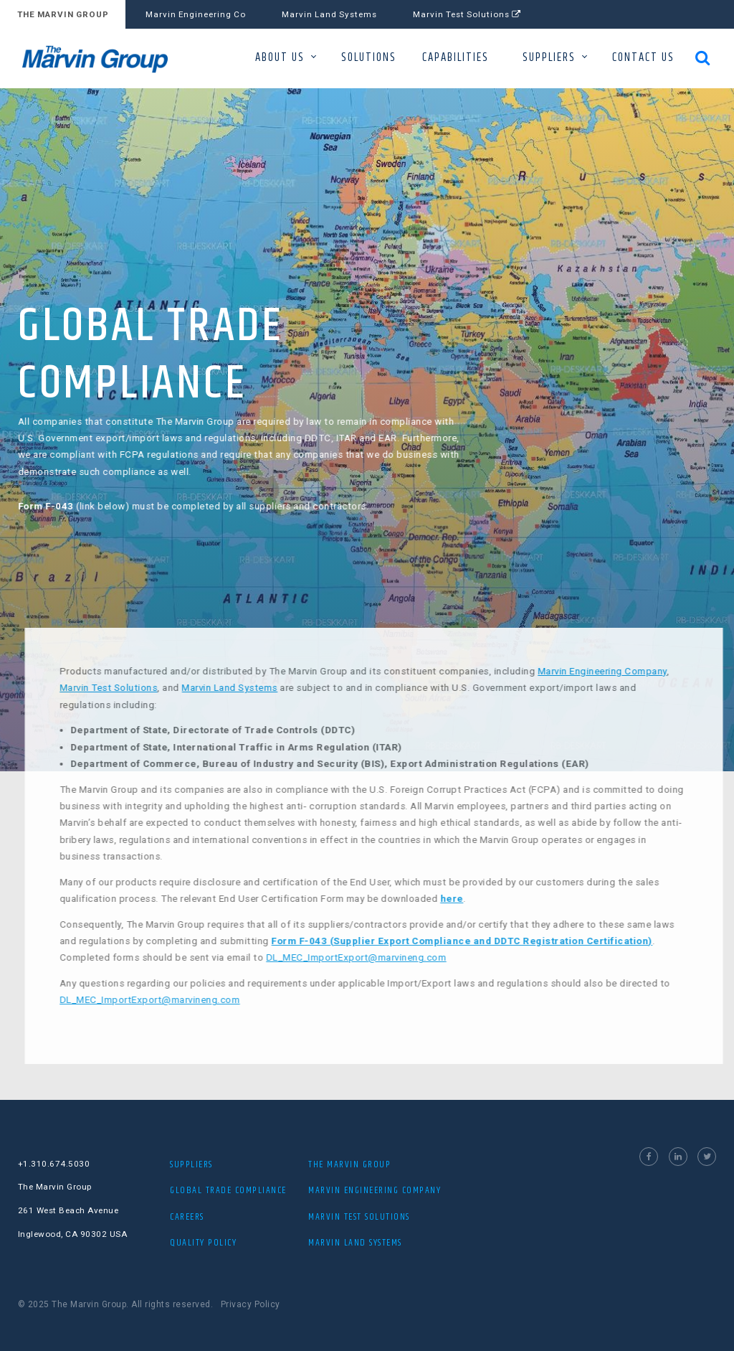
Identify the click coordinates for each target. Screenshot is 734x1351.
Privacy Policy (250, 1304)
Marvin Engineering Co (196, 14)
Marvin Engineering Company (624, 671)
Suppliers (191, 1164)
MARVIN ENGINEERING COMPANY (374, 1190)
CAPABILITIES (455, 58)
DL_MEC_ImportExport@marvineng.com (378, 957)
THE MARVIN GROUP (63, 14)
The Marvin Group (349, 1164)
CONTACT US (643, 58)
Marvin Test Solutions (467, 14)
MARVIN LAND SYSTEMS (355, 1242)
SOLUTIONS (368, 58)
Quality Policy (203, 1242)
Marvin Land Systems (329, 14)
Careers (187, 1217)
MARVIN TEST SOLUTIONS (359, 1217)
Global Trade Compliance (228, 1190)
